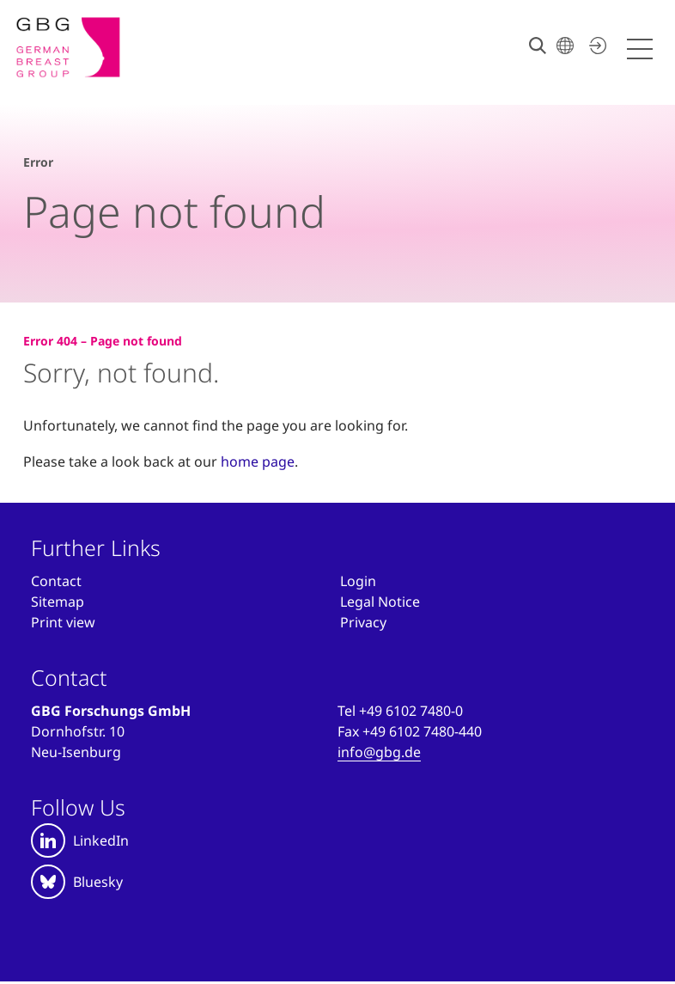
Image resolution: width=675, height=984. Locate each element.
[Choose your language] (565, 45)
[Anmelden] (358, 581)
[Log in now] (595, 45)
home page (258, 461)
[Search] (537, 45)
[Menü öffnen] (642, 49)
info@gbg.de (379, 752)
